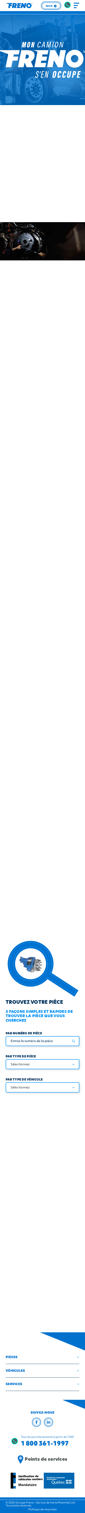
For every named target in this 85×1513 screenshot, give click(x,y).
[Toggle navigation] (76, 6)
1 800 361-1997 (45, 1443)
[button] (42, 1357)
